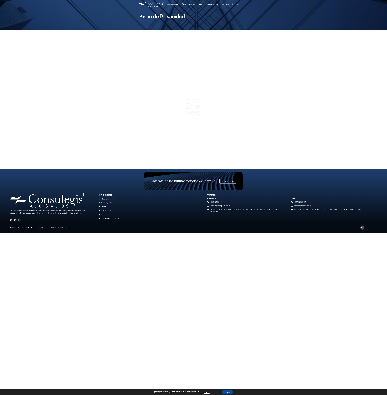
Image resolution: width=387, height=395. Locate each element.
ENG (237, 4)
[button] (233, 4)
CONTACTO (225, 4)
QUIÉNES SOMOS (172, 4)
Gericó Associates (34, 227)
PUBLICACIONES (212, 4)
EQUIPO (201, 4)
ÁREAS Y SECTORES (188, 4)
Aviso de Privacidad (47, 227)
